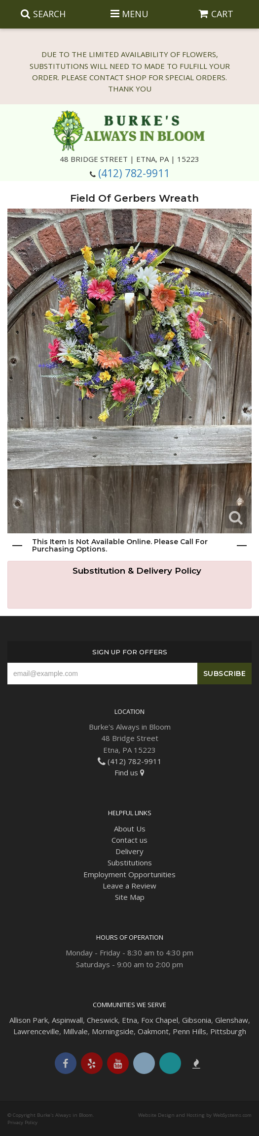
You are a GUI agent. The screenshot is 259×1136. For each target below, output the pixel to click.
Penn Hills (189, 1031)
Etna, (130, 1020)
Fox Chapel (159, 1020)
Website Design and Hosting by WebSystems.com (195, 1115)
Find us (129, 772)
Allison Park (28, 1020)
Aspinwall (67, 1020)
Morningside (113, 1031)
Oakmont (153, 1031)
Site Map (130, 897)
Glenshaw (231, 1020)
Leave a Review (129, 885)
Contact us (129, 840)
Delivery (129, 851)
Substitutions (130, 862)
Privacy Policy (22, 1122)
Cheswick (102, 1020)
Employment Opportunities (129, 874)
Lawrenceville (36, 1031)
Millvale (75, 1031)
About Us (130, 828)
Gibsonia (196, 1020)
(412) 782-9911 (134, 173)
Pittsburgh (228, 1031)
